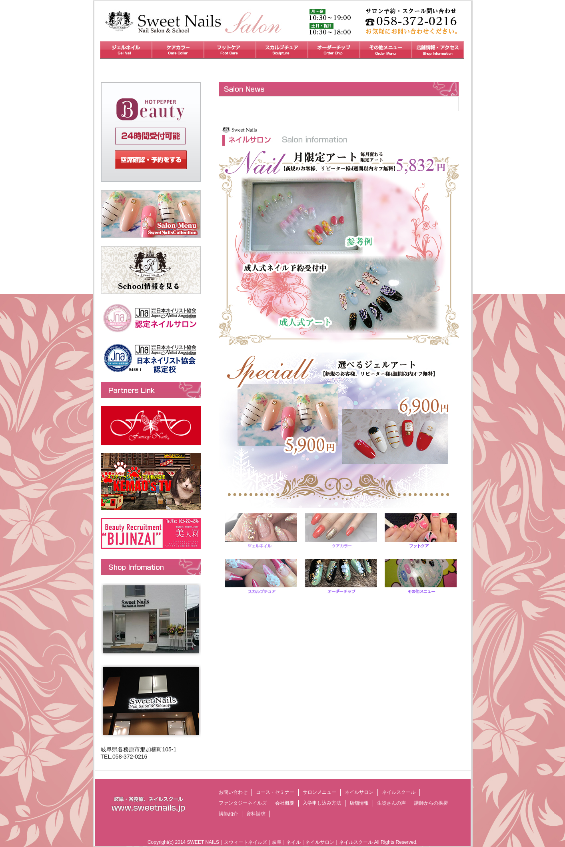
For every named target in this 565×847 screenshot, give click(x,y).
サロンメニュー (319, 792)
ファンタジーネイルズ (243, 803)
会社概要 (284, 803)
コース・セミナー (275, 792)
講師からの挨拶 (431, 803)
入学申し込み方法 (322, 803)
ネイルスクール (398, 792)
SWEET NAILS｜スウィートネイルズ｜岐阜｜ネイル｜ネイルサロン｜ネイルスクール (280, 842)
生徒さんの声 (391, 803)
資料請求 (256, 814)
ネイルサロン (359, 792)
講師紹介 (228, 814)
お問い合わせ (233, 792)
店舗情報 (359, 803)
